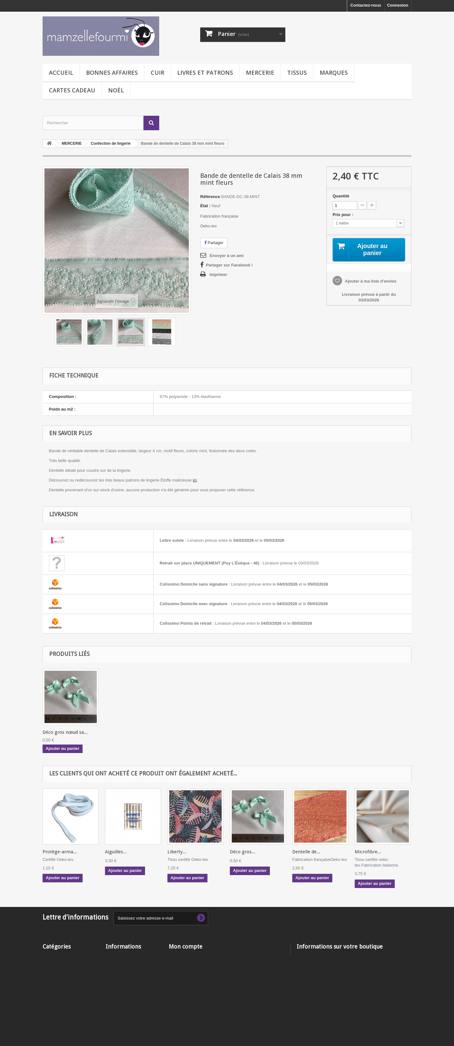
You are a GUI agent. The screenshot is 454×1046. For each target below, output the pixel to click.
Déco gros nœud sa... (127, 732)
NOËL (116, 90)
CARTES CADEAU (72, 90)
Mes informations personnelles (199, 981)
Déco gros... (242, 852)
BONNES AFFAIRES (112, 72)
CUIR (157, 72)
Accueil (61, 72)
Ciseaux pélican (59, 732)
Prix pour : (344, 214)
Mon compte (185, 946)
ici (194, 480)
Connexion (397, 5)
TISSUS (297, 72)
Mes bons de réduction (191, 989)
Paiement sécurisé (124, 1003)
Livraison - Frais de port (129, 965)
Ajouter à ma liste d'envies (370, 281)
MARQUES (334, 72)
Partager (213, 242)
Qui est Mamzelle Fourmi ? (132, 995)
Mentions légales (122, 973)
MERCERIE (260, 72)
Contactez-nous (365, 5)
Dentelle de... (306, 852)
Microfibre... (368, 852)
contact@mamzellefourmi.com (350, 980)
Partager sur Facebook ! (229, 265)
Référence (210, 196)
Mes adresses (182, 973)
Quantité (341, 196)
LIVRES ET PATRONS (205, 72)
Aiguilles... (116, 852)
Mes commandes (185, 957)
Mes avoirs (179, 965)
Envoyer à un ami (227, 255)
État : (205, 205)
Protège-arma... (60, 852)
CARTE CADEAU (59, 998)
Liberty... (176, 852)
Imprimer (218, 274)
